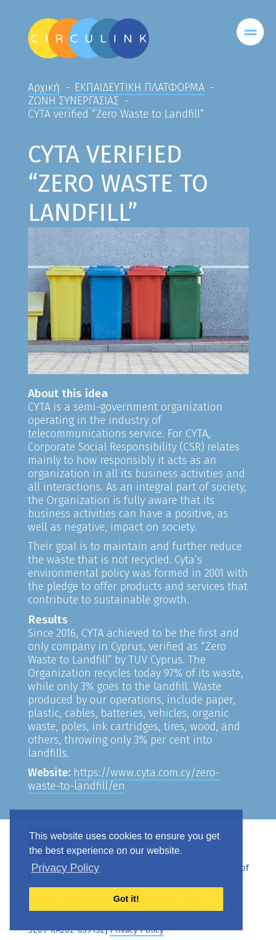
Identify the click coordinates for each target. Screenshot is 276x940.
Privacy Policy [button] (65, 868)
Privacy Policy (137, 930)
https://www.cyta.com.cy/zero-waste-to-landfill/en (124, 779)
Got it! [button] (126, 899)
